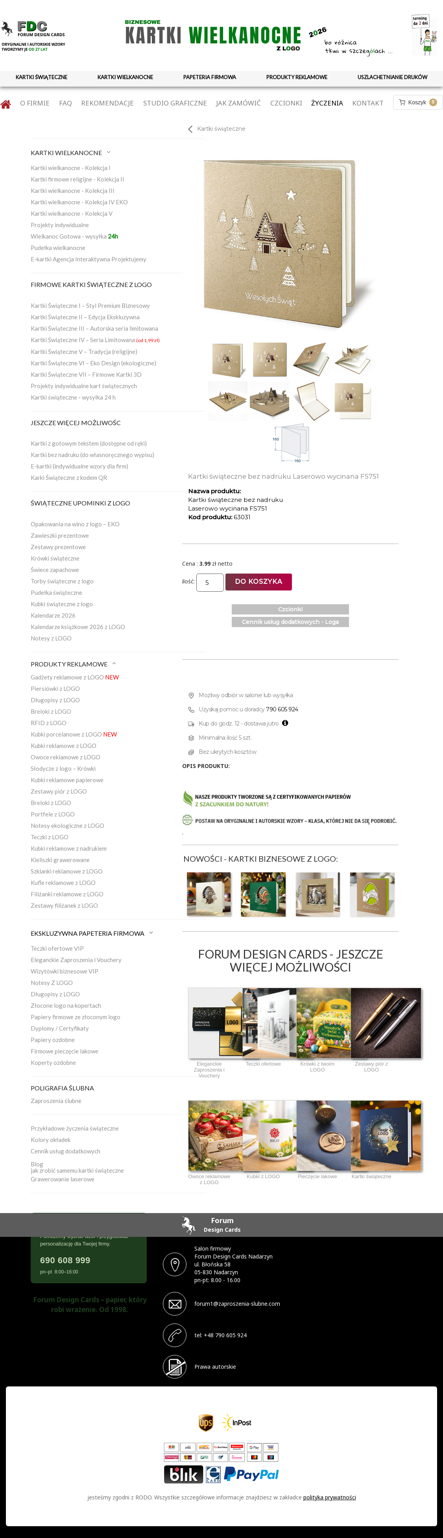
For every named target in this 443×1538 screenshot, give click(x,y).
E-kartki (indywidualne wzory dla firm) (79, 466)
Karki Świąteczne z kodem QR (69, 477)
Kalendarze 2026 (53, 615)
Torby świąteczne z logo (62, 581)
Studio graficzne (175, 102)
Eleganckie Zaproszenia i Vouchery (76, 959)
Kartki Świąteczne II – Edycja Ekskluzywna (85, 316)
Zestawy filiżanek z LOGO (64, 905)
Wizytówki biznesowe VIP (64, 971)
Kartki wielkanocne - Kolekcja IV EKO (79, 201)
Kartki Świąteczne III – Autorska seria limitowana (94, 328)
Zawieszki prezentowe (60, 535)
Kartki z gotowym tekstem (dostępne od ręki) (89, 443)
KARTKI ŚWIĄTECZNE (41, 77)
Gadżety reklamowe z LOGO (75, 677)
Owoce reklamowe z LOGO (65, 757)
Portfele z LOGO (53, 814)
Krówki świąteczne (55, 558)
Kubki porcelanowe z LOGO (74, 734)
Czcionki (286, 102)
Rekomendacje (107, 102)
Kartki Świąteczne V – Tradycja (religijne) (84, 351)
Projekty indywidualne (60, 224)
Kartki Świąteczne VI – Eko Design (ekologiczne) (93, 362)
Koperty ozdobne (53, 1062)
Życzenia (327, 102)
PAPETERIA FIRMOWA (209, 77)
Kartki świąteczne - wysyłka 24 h (73, 397)
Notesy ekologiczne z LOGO (67, 825)
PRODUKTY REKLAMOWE (296, 77)
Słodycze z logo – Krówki (63, 768)
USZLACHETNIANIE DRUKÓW (392, 77)
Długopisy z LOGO (55, 699)
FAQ (65, 102)
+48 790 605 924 (225, 1335)
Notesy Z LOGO (52, 982)
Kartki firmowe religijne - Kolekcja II (77, 179)
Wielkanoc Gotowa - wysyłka (74, 236)
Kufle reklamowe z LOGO (63, 882)
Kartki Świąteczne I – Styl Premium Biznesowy (90, 305)
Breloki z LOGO (51, 711)
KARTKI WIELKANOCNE (125, 77)
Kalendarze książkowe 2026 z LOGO (78, 626)
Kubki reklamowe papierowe (67, 779)
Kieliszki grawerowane (60, 859)
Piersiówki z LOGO (55, 688)
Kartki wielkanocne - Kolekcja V (72, 213)
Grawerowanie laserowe (62, 1179)
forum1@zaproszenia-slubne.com (237, 1303)
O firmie (35, 102)
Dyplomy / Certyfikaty (60, 1028)
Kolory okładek (50, 1139)
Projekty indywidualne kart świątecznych (84, 385)
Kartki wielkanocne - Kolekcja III (72, 190)
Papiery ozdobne (53, 1039)
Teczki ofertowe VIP (57, 948)
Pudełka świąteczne (56, 592)
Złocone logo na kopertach (66, 1005)
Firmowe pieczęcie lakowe (64, 1051)
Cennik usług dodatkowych (65, 1151)
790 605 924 (282, 709)
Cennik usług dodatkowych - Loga (290, 622)
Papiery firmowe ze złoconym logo (75, 1016)
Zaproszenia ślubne (56, 1100)
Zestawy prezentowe (58, 546)
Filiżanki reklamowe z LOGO (67, 894)
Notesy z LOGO (51, 638)
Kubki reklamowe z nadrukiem (69, 848)
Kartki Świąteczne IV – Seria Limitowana (95, 339)
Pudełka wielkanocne (58, 247)
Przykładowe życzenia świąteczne (75, 1128)
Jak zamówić (238, 102)
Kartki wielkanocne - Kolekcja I (71, 167)
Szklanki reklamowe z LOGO (67, 871)
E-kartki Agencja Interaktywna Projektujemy (88, 259)
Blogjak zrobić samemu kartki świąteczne (77, 1167)
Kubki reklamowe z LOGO (63, 745)
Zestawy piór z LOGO (59, 791)
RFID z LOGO (48, 722)
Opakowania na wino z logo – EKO (75, 523)
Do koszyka (258, 581)
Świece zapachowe (55, 569)
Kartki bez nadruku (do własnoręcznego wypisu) (92, 454)
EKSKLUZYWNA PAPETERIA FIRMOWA (92, 933)
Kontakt (368, 102)
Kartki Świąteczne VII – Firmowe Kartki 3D (86, 374)
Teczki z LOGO (49, 836)
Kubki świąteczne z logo (62, 603)
